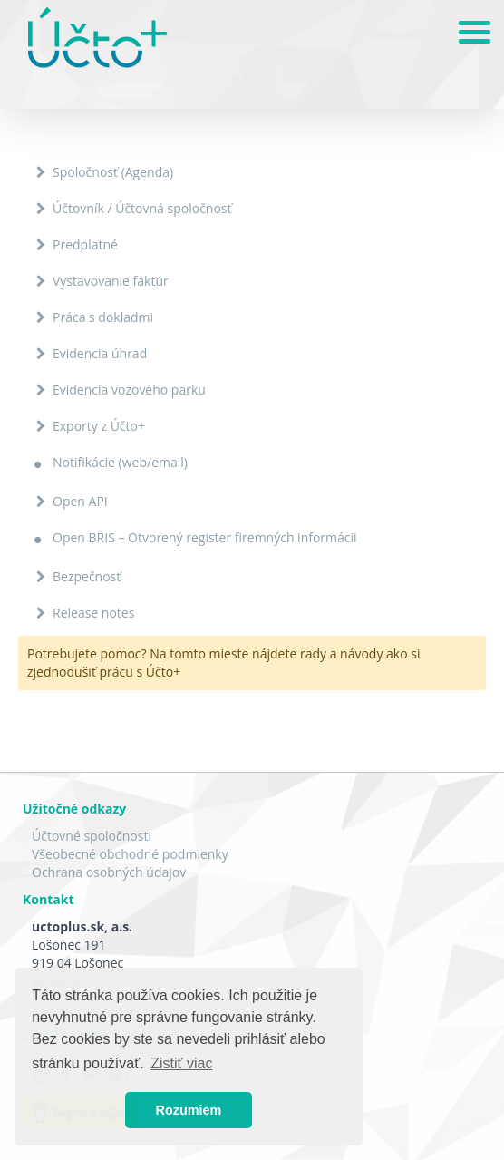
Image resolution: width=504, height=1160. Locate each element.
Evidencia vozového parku (129, 389)
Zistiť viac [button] (181, 1063)
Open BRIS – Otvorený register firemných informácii (205, 537)
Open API (80, 501)
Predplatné (85, 244)
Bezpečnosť (87, 576)
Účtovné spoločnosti (91, 835)
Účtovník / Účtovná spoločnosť (142, 208)
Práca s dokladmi (103, 317)
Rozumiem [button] (189, 1110)
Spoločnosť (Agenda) (113, 171)
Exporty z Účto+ (99, 425)
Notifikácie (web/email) (120, 462)
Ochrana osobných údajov (109, 872)
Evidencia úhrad (100, 353)
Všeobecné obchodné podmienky (130, 854)
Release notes (93, 612)
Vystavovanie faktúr (111, 280)
